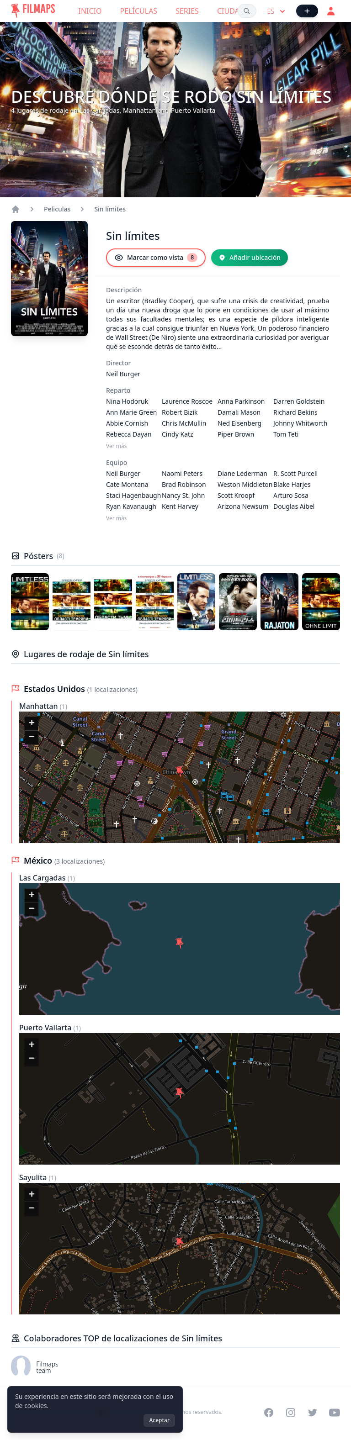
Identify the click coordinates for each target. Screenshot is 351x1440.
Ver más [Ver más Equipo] (116, 518)
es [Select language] (277, 11)
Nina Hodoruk (127, 401)
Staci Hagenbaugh (133, 495)
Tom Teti (285, 434)
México (39, 860)
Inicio (90, 11)
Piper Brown (236, 434)
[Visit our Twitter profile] (312, 1412)
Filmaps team (47, 1367)
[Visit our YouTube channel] (334, 1412)
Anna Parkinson (241, 401)
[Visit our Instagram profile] (290, 1412)
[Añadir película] (307, 11)
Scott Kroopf (236, 495)
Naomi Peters (182, 473)
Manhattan (39, 706)
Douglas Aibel (293, 506)
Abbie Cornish (127, 423)
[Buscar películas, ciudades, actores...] (246, 11)
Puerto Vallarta (46, 1028)
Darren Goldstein (298, 401)
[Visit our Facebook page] (268, 1412)
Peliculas (57, 209)
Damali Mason (239, 412)
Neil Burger (123, 373)
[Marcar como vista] (156, 257)
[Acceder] (330, 10)
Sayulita (34, 1177)
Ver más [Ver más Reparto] (116, 446)
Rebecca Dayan (129, 434)
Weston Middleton (245, 484)
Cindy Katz (177, 434)
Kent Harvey (180, 506)
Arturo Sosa (290, 495)
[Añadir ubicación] (249, 257)
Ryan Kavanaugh (131, 506)
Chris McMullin (184, 423)
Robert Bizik (180, 412)
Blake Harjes (292, 484)
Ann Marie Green (131, 412)
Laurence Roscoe (187, 401)
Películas (139, 11)
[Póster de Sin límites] (30, 601)
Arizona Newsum (243, 506)
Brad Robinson (184, 484)
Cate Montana (127, 484)
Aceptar (159, 1420)
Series (187, 11)
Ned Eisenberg (239, 423)
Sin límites (110, 209)
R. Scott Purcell (295, 473)
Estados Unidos (55, 688)
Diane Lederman (242, 473)
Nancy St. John (183, 495)
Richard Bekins (295, 412)
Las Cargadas (43, 878)
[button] (180, 771)
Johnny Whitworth (300, 423)
